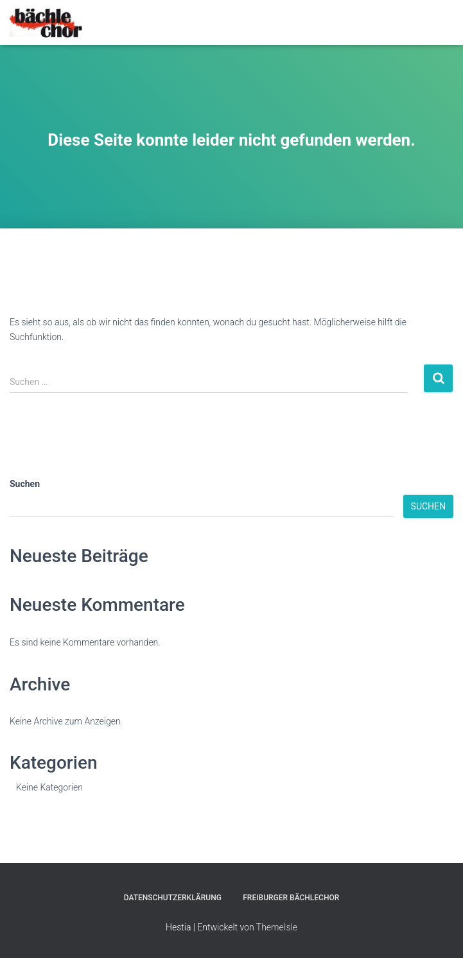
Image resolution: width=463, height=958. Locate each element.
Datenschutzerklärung (173, 897)
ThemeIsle (276, 927)
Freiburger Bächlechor (291, 897)
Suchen (25, 484)
